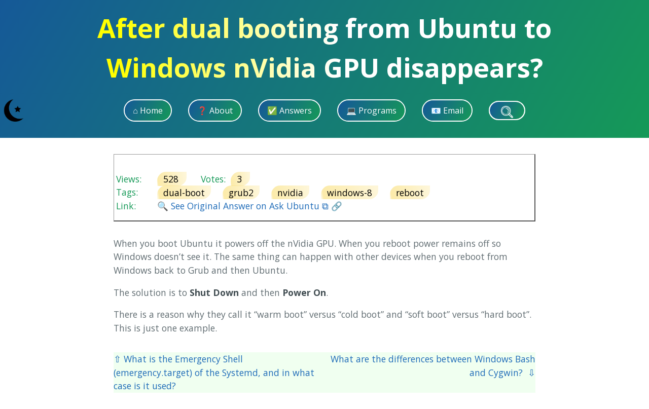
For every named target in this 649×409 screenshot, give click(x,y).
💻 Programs (371, 110)
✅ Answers (289, 110)
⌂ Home (148, 110)
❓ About (215, 110)
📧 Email (447, 110)
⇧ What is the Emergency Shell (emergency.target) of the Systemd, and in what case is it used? (214, 372)
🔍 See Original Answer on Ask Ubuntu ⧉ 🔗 (249, 206)
